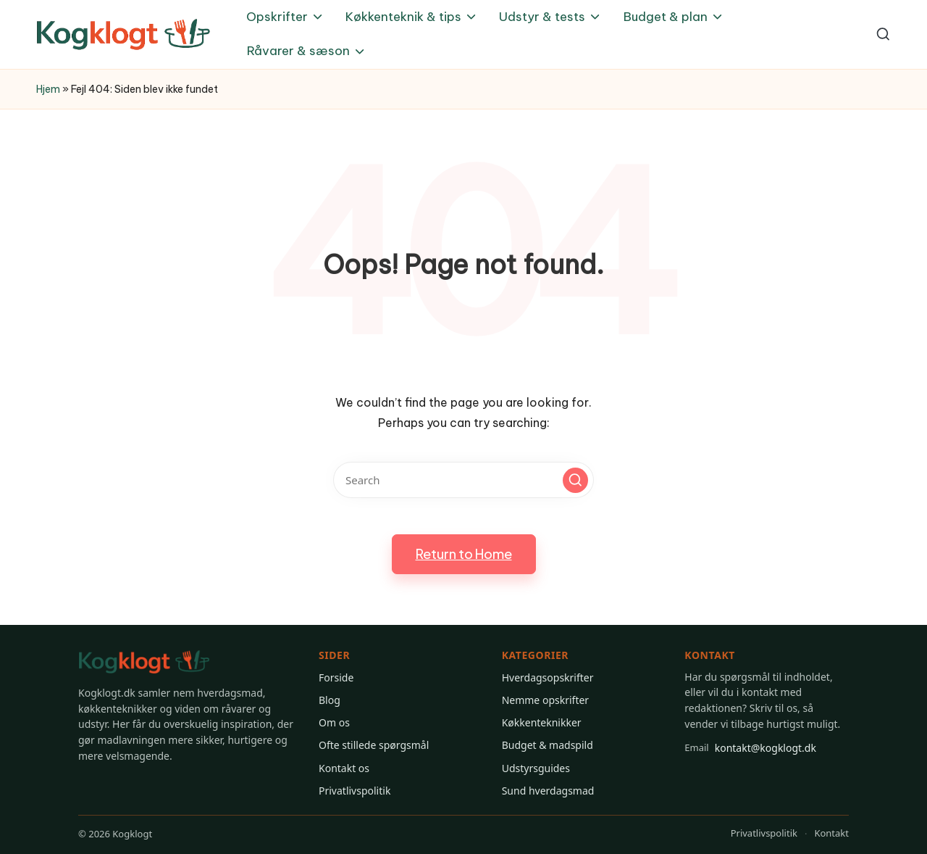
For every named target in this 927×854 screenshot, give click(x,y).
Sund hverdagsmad (548, 790)
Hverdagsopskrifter (548, 677)
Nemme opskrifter (545, 700)
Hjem (48, 89)
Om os (334, 722)
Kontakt (831, 833)
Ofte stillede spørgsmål (374, 745)
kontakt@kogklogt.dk (750, 747)
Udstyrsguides (536, 768)
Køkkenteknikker (542, 722)
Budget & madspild (547, 745)
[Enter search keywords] (463, 480)
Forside (336, 677)
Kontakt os (344, 768)
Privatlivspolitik (354, 790)
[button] (575, 480)
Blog (329, 700)
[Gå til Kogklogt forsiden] (144, 662)
